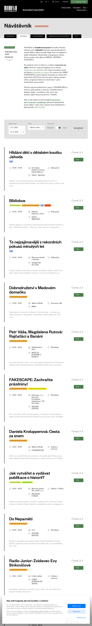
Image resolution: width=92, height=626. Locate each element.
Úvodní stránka (9, 47)
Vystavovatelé (38, 36)
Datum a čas (13, 124)
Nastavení (76, 611)
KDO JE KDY (40, 107)
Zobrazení (50, 124)
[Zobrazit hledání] (41, 2)
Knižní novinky (82, 10)
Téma (30, 124)
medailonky (41, 102)
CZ (46, 2)
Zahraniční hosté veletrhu (59, 36)
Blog (85, 8)
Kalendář (50, 127)
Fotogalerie (76, 8)
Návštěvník (9, 57)
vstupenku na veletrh (41, 72)
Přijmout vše (76, 606)
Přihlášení (66, 2)
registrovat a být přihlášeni (34, 70)
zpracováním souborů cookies (39, 611)
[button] (33, 10)
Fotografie (31, 102)
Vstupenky (79, 581)
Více (77, 36)
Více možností (78, 128)
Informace (10, 36)
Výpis (65, 127)
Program (23, 36)
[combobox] (36, 128)
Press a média (66, 8)
